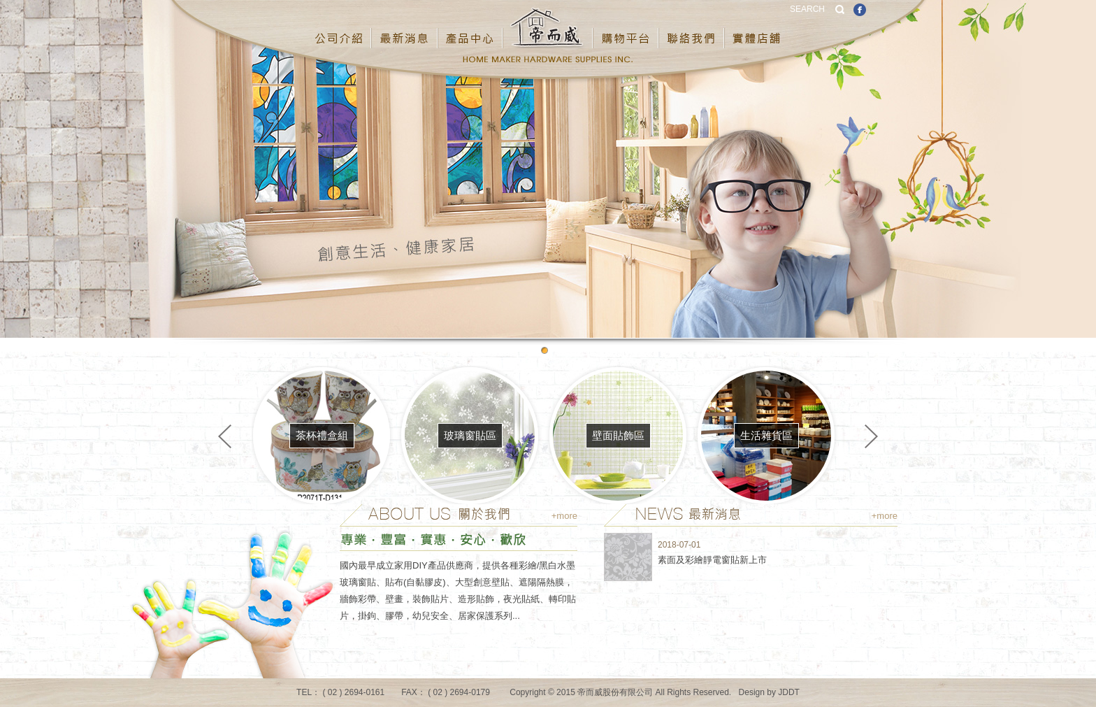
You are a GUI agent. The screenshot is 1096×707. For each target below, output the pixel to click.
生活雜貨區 (766, 435)
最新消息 (405, 27)
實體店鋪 (757, 27)
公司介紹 (339, 27)
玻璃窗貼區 (470, 435)
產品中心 (470, 27)
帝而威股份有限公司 (548, 27)
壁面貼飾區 (618, 435)
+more (564, 515)
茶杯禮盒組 (322, 435)
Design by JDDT (769, 692)
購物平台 (626, 27)
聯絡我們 (692, 27)
